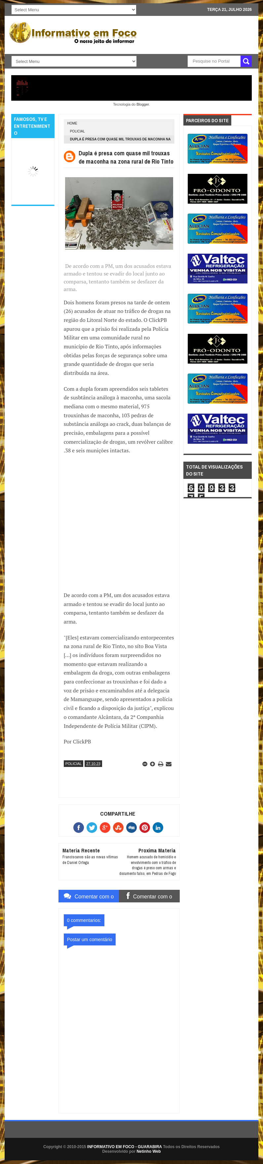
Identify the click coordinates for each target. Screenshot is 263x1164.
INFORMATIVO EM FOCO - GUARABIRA (124, 1146)
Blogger (142, 104)
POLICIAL (77, 131)
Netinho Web (148, 1151)
